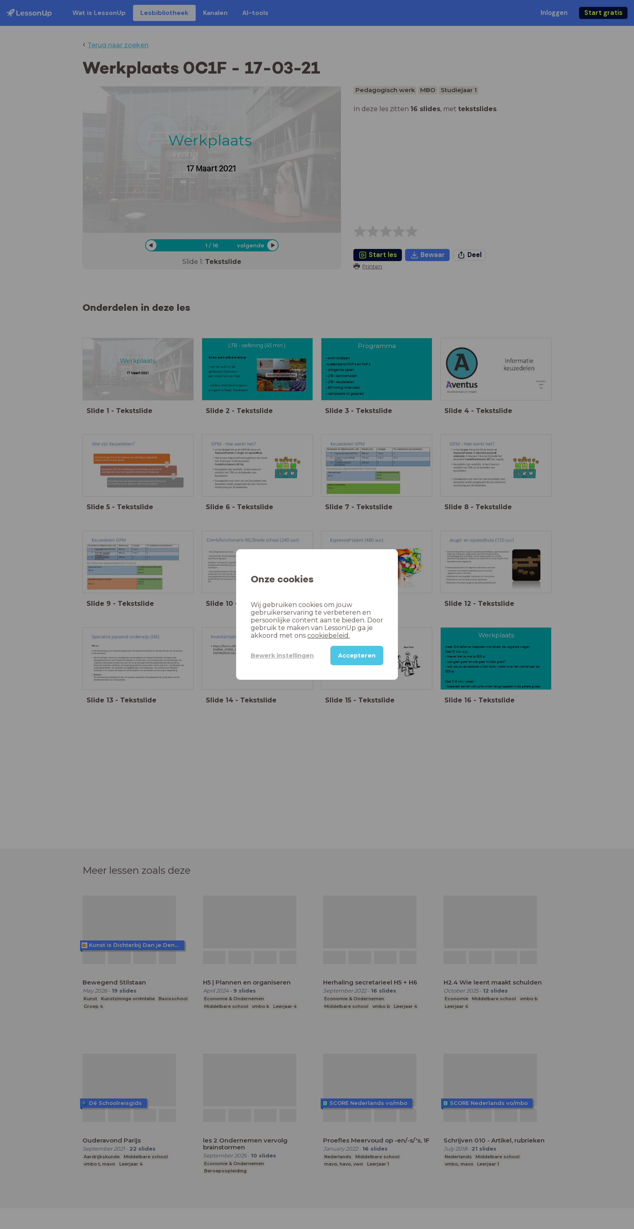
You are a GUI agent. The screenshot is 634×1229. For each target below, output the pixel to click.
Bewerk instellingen (282, 655)
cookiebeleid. (328, 635)
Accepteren (357, 655)
